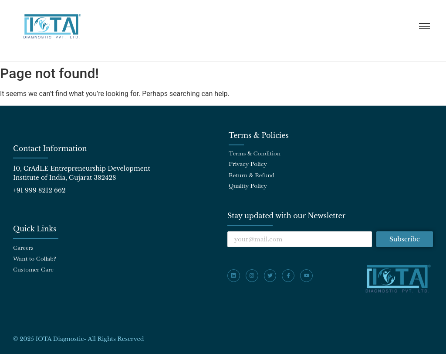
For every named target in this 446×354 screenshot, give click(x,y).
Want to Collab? (34, 258)
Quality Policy (248, 185)
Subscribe (404, 239)
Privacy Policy (248, 164)
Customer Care (33, 269)
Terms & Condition (254, 153)
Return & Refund (251, 175)
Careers (23, 247)
